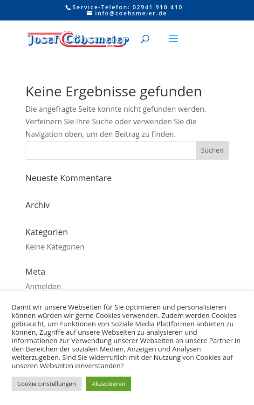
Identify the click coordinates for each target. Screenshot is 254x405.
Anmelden (43, 286)
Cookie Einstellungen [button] (46, 383)
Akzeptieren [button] (108, 383)
